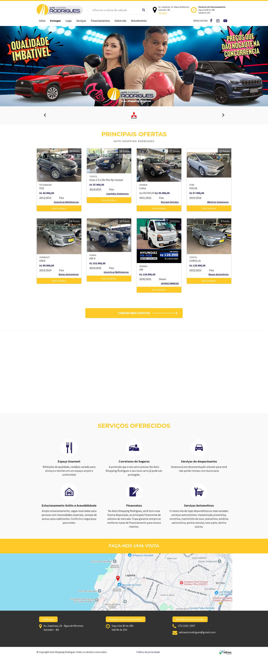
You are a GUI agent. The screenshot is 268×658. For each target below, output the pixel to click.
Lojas (68, 20)
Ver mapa (162, 12)
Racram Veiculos (170, 202)
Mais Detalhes (59, 208)
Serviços (81, 20)
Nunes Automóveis (69, 274)
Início (42, 20)
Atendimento (139, 20)
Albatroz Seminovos (218, 202)
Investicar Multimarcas (66, 202)
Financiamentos (100, 20)
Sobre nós (120, 20)
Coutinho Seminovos (117, 193)
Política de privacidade (148, 652)
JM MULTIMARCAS (170, 283)
